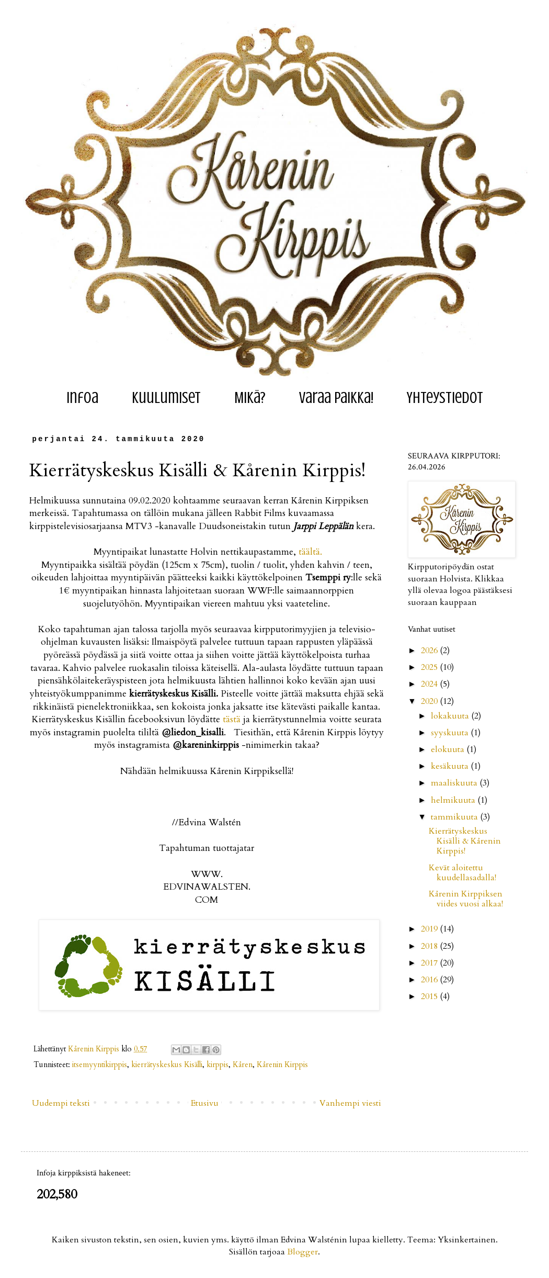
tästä (232, 719)
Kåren (243, 1065)
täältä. (310, 552)
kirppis (217, 1065)
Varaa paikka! (336, 398)
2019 (430, 929)
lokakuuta (451, 716)
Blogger (302, 1252)
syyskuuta (451, 732)
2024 (430, 684)
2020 (430, 701)
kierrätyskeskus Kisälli (166, 1065)
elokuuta (448, 749)
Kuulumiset (166, 398)
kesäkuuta (451, 766)
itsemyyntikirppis (99, 1065)
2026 (430, 650)
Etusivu (205, 1103)
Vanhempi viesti (350, 1103)
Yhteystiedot (445, 398)
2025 (430, 667)
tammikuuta (455, 817)
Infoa (82, 398)
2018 (430, 946)
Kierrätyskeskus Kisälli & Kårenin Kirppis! (465, 841)
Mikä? (250, 398)
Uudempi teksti (61, 1103)
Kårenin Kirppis (282, 1065)
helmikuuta (454, 800)
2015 (430, 996)
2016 (430, 979)
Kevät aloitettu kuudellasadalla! (462, 872)
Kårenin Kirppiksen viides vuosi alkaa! (466, 899)
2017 (430, 963)
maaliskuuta (455, 783)
